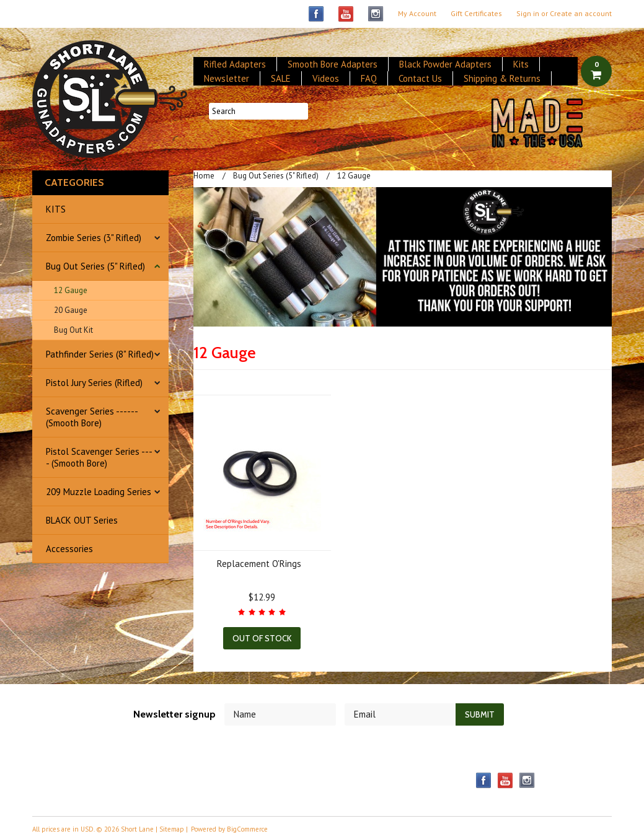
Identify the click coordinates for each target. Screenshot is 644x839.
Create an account (581, 13)
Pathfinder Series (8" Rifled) (100, 354)
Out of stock (261, 638)
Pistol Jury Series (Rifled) (94, 383)
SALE (281, 78)
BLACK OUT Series (82, 520)
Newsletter (226, 78)
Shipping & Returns (502, 78)
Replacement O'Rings (259, 563)
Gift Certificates (476, 13)
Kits (521, 64)
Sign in (527, 13)
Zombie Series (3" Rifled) (93, 238)
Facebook (316, 14)
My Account (417, 13)
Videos (325, 78)
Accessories (69, 549)
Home (203, 175)
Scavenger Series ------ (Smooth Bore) (92, 417)
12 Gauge (70, 290)
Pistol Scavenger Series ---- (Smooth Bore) (99, 457)
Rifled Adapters (235, 64)
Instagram (376, 14)
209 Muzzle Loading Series (98, 492)
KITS (56, 209)
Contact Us (420, 78)
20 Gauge (70, 310)
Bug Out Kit (73, 330)
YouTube (346, 14)
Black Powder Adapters (445, 64)
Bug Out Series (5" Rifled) (95, 266)
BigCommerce (247, 829)
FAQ (369, 78)
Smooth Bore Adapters (332, 64)
